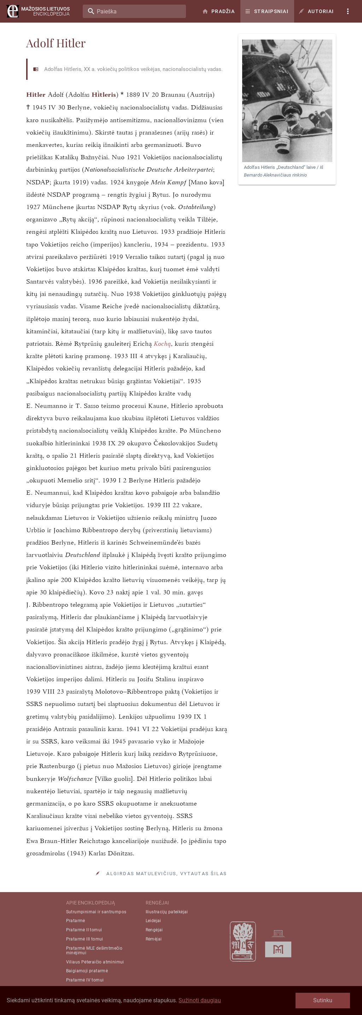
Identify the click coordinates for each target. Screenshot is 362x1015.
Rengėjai (154, 929)
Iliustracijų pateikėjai (167, 911)
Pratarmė (75, 920)
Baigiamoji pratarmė (87, 970)
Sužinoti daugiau (200, 1000)
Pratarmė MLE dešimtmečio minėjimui (94, 950)
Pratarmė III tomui (84, 939)
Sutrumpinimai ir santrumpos (96, 911)
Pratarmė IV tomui (85, 980)
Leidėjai (153, 920)
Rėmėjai (154, 939)
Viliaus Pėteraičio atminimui (95, 962)
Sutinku (322, 1000)
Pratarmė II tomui (84, 929)
